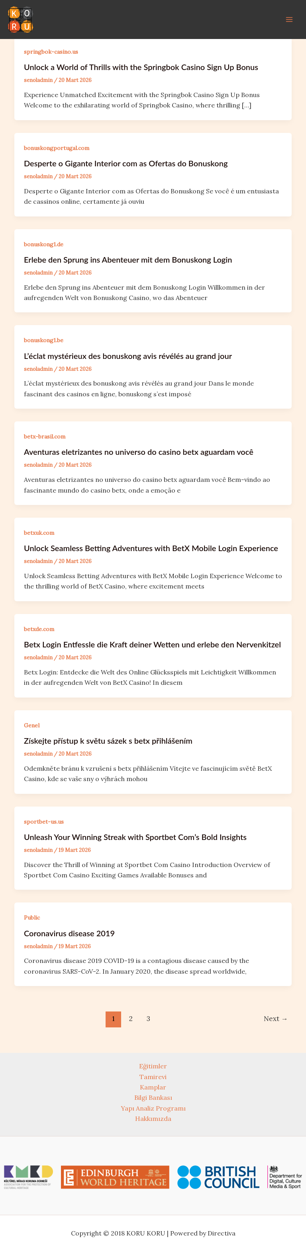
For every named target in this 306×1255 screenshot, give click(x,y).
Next (276, 1018)
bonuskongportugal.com (56, 148)
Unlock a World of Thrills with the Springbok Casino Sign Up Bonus (141, 67)
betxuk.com (39, 532)
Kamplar (153, 1087)
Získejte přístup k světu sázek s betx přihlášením (108, 740)
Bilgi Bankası (153, 1097)
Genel (31, 725)
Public (32, 917)
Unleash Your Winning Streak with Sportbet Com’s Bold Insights (135, 837)
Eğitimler (153, 1066)
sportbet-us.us (44, 821)
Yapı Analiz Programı (153, 1108)
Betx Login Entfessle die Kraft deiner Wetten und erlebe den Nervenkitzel (152, 644)
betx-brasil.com (44, 436)
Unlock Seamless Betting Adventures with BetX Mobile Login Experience (151, 548)
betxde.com (39, 629)
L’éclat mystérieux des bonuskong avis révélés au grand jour (128, 356)
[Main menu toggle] (289, 19)
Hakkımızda (153, 1118)
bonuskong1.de (43, 244)
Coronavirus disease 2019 (69, 933)
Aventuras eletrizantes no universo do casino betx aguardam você (138, 451)
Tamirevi (153, 1077)
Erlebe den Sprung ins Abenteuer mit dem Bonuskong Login (128, 259)
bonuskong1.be (43, 340)
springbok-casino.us (51, 51)
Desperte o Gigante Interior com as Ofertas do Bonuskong (126, 163)
